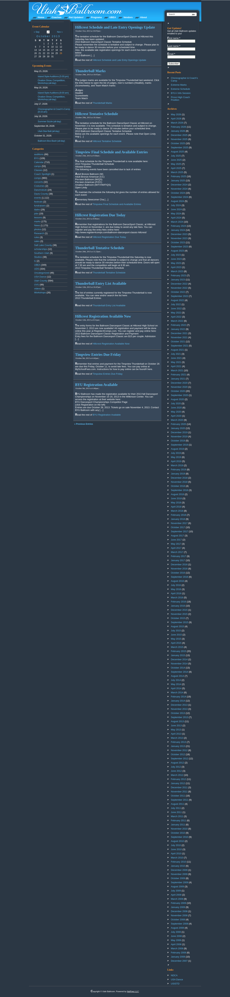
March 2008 (177, 948)
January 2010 (178, 866)
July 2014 (176, 680)
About (143, 17)
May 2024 (176, 213)
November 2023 (179, 238)
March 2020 (177, 420)
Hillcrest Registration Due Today (100, 215)
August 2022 (177, 300)
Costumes (39, 186)
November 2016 (179, 568)
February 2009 (178, 903)
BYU (36, 158)
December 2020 (179, 382)
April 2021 (176, 366)
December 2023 (179, 234)
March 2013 (177, 738)
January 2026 (178, 131)
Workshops (40, 292)
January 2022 (178, 329)
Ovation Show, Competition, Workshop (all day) (51, 81)
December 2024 (179, 184)
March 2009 (177, 899)
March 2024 (177, 221)
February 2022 (178, 325)
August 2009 (177, 886)
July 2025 (176, 155)
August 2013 (177, 721)
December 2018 (179, 477)
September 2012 (179, 758)
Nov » (60, 32)
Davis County (41, 193)
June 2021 (176, 358)
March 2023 (177, 271)
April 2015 (176, 643)
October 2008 (178, 919)
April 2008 (176, 944)
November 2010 (179, 828)
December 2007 (179, 960)
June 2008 (176, 936)
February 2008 (178, 952)
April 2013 (176, 733)
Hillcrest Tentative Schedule (96, 114)
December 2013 (179, 705)
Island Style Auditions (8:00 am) (53, 92)
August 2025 (177, 151)
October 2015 (178, 618)
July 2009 (176, 890)
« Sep (36, 32)
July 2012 (176, 766)
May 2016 (176, 589)
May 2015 (176, 638)
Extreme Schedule (180, 89)
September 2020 (179, 395)
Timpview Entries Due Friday (98, 355)
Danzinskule (40, 189)
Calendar (39, 162)
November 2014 (179, 663)
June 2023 (176, 259)
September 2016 (179, 577)
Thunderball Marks (90, 71)
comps (37, 178)
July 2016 (176, 585)
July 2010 (176, 845)
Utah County (40, 280)
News (37, 225)
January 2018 (178, 519)
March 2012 (177, 775)
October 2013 (48, 36)
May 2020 (176, 411)
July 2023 (176, 254)
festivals (38, 201)
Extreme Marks (179, 84)
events (37, 197)
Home (41, 17)
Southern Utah (41, 253)
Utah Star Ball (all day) (48, 131)
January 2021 (178, 378)
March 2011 (177, 816)
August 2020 (177, 399)
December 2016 (179, 564)
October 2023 (178, 242)
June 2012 (176, 771)
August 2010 (177, 841)
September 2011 (179, 799)
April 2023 (176, 267)
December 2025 (179, 135)
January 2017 (178, 560)
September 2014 (179, 671)
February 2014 (178, 696)
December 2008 (179, 911)
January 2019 (178, 473)
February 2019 (178, 469)
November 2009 (179, 874)
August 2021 (177, 349)
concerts (38, 182)
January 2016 (178, 605)
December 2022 (179, 283)
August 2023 (177, 250)
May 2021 (176, 362)
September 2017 (179, 531)
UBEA (112, 17)
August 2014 (177, 676)
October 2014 (178, 667)
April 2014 (176, 688)
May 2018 (176, 502)
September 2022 (179, 296)
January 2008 (178, 956)
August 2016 (177, 581)
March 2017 (177, 552)
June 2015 (176, 634)
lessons (38, 217)
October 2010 (178, 832)
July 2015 (176, 630)
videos (37, 288)
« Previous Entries (83, 424)
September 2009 (179, 882)
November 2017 (179, 523)
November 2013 (179, 709)
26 (61, 53)
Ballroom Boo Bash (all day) (51, 140)
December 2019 (179, 432)
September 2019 (179, 444)
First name (173, 38)
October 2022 (178, 292)
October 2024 (178, 193)
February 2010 (178, 861)
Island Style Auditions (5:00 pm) (53, 76)
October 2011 (178, 795)
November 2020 (179, 387)
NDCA (174, 975)
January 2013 (178, 746)
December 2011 (179, 787)
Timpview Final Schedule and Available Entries (111, 152)
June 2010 (176, 849)
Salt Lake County (43, 245)
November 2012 (179, 750)
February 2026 (178, 126)
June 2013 (176, 725)
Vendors (128, 17)
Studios (38, 257)
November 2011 (179, 791)
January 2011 (178, 824)
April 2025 (176, 168)
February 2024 (178, 226)
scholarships (40, 249)
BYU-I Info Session (181, 93)
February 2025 (178, 176)
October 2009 (178, 878)
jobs (36, 213)
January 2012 (178, 783)
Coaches (56, 17)
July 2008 (176, 932)
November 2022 (179, 287)
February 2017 (178, 556)
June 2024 (176, 209)
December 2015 (179, 610)
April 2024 (176, 217)
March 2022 (177, 321)
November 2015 (179, 614)
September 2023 (179, 246)
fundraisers (40, 205)
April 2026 (176, 118)
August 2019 (177, 449)
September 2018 (179, 490)
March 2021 (177, 370)
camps (37, 166)
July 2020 (176, 403)
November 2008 (179, 915)
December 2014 (179, 659)
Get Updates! (76, 17)
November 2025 (179, 139)
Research (39, 233)
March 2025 (177, 172)
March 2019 (177, 465)
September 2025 (179, 147)
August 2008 (177, 927)
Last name (173, 46)
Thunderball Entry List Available (100, 283)
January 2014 (178, 700)
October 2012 (178, 754)
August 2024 (177, 201)
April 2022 (176, 316)
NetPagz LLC (133, 991)
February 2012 (178, 779)
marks (37, 221)
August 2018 (177, 494)
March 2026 (177, 122)
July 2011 (176, 808)
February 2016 (178, 601)
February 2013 (178, 742)
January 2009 (178, 907)
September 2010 (179, 837)
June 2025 (176, 160)
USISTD (175, 983)
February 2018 (178, 515)
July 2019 (176, 453)
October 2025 (178, 143)
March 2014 (177, 692)
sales (37, 241)
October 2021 (178, 341)
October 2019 (178, 440)
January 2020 (178, 428)
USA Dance (40, 276)
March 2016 (177, 597)
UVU (36, 284)
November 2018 (179, 482)
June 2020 (176, 407)
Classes (38, 170)
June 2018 (176, 498)
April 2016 (176, 593)
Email (171, 53)
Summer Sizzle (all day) (49, 121)
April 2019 (176, 461)
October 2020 (178, 391)
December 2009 (179, 870)
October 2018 (178, 486)
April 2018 (176, 506)
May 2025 (176, 164)
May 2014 (176, 684)
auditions (38, 154)
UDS (36, 268)
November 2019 (179, 436)
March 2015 (177, 647)
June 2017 (176, 539)
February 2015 (178, 651)
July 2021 (176, 354)
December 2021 (179, 333)
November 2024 (179, 188)
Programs (96, 17)
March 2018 (177, 510)
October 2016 (178, 572)
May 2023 (176, 263)
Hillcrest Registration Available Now (103, 316)
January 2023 (178, 279)
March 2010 (177, 857)
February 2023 (178, 275)
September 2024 (179, 197)
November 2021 (179, 337)
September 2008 (179, 923)
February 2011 (178, 820)
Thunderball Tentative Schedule (99, 248)
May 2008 (176, 940)
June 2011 (176, 812)
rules (36, 237)
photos (37, 229)
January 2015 (178, 655)
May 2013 (176, 729)
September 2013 (179, 717)
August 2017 (177, 535)
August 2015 (177, 626)
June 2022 (176, 308)
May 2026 (176, 114)
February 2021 (178, 374)
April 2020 (176, 415)
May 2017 (176, 543)
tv (35, 261)
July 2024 (176, 205)
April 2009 (176, 894)
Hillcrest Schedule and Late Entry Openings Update (115, 27)
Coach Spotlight (42, 174)
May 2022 (176, 312)
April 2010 (176, 853)
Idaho (37, 209)
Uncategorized (41, 272)
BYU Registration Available (96, 385)
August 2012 (177, 762)
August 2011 (177, 804)
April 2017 (176, 548)
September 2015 (179, 622)
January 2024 (178, 230)
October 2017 (178, 527)
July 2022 (176, 304)
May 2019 (176, 457)
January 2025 (178, 180)
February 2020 (178, 424)
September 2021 (179, 345)
